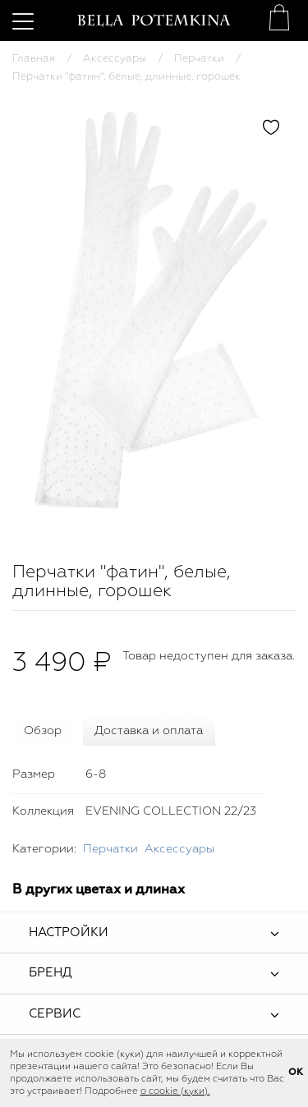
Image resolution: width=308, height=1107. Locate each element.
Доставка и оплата (148, 731)
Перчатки (199, 58)
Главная (33, 58)
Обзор (43, 731)
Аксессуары (114, 58)
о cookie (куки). (175, 1091)
